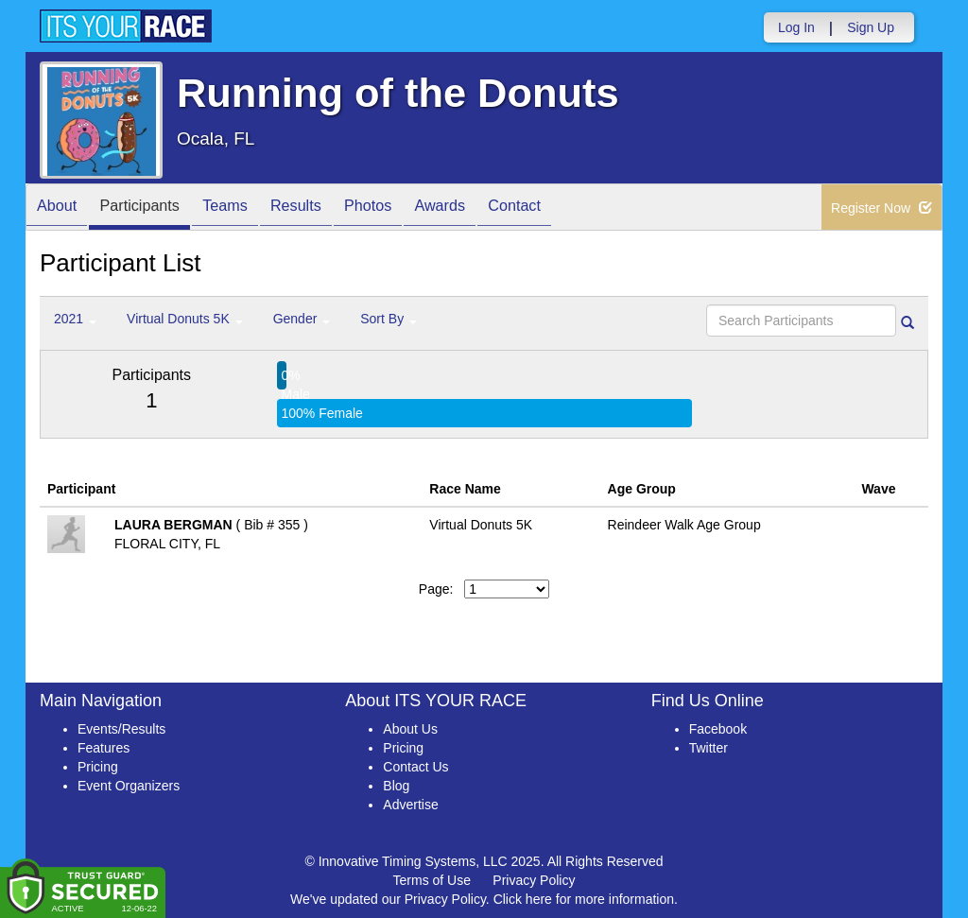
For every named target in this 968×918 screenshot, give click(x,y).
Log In (796, 27)
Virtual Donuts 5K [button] (185, 318)
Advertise (410, 804)
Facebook (718, 728)
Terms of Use (432, 880)
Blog (396, 785)
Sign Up (870, 27)
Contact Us (415, 766)
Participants (154, 208)
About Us (410, 728)
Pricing (98, 766)
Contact (575, 208)
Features (104, 747)
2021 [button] (75, 318)
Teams (249, 208)
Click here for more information (583, 899)
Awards (491, 208)
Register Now (881, 208)
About (61, 208)
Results (328, 208)
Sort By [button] (388, 318)
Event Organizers (129, 785)
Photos (410, 208)
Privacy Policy (534, 880)
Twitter (708, 747)
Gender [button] (302, 318)
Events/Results (121, 728)
